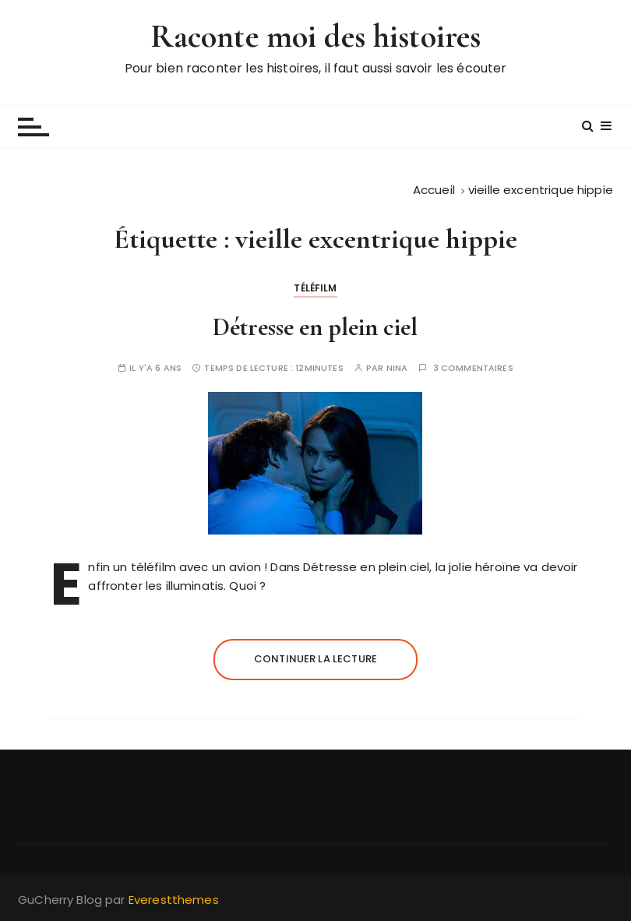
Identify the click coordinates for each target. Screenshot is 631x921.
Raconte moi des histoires (315, 36)
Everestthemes (174, 899)
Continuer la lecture (315, 658)
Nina (397, 368)
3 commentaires (473, 368)
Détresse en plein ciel (315, 327)
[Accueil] (434, 190)
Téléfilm (315, 288)
